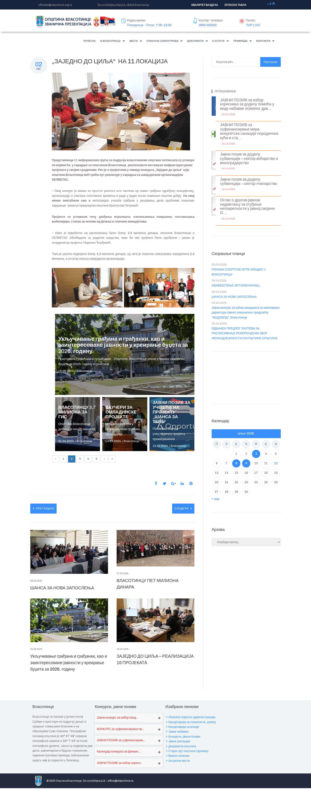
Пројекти (187, 781)
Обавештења (207, 781)
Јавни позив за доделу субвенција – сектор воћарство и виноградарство (249, 159)
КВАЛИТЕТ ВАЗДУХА (204, 4)
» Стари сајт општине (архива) (187, 752)
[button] (90, 41)
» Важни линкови (177, 756)
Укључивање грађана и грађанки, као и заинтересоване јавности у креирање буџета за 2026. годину (68, 663)
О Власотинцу (90, 41)
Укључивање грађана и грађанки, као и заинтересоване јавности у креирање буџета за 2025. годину (123, 346)
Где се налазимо (232, 781)
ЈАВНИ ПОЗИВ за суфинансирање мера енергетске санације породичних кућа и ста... (249, 132)
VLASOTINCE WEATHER (246, 377)
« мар (215, 499)
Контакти (263, 41)
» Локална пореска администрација (190, 718)
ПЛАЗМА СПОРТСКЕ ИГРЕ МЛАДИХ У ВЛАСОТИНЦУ (239, 273)
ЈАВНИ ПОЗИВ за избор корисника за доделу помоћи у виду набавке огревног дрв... (247, 105)
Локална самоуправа (149, 41)
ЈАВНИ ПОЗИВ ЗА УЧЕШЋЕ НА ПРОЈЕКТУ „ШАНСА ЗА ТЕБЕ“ (171, 413)
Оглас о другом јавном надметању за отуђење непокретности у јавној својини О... (247, 207)
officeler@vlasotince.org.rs (55, 4)
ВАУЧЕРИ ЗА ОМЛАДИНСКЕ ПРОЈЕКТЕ (121, 413)
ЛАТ (257, 25)
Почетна (64, 41)
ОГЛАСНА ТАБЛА (235, 4)
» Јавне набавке (177, 732)
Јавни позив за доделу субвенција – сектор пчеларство (248, 182)
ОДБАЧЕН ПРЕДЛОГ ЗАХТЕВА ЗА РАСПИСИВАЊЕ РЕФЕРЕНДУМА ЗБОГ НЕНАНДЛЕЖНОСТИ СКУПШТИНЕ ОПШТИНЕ (245, 334)
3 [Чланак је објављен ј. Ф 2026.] (256, 454)
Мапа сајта (255, 781)
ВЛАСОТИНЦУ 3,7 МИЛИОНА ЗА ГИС (77, 413)
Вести (116, 41)
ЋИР (249, 25)
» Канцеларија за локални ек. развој (191, 723)
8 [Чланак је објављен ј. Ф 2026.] (236, 464)
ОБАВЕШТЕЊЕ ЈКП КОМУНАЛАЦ (235, 286)
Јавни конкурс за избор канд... (117, 718)
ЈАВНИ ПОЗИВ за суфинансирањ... (121, 741)
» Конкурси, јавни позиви (183, 737)
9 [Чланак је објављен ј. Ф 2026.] (246, 464)
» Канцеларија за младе (182, 727)
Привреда (238, 41)
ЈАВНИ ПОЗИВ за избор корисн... (120, 763)
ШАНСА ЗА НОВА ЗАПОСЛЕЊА (62, 588)
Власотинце (84, 371)
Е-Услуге (213, 41)
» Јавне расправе (178, 742)
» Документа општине (181, 747)
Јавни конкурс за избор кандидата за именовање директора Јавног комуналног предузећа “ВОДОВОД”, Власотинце (245, 313)
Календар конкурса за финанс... (119, 752)
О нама (171, 781)
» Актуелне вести (178, 761)
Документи (187, 41)
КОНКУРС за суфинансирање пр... (120, 730)
